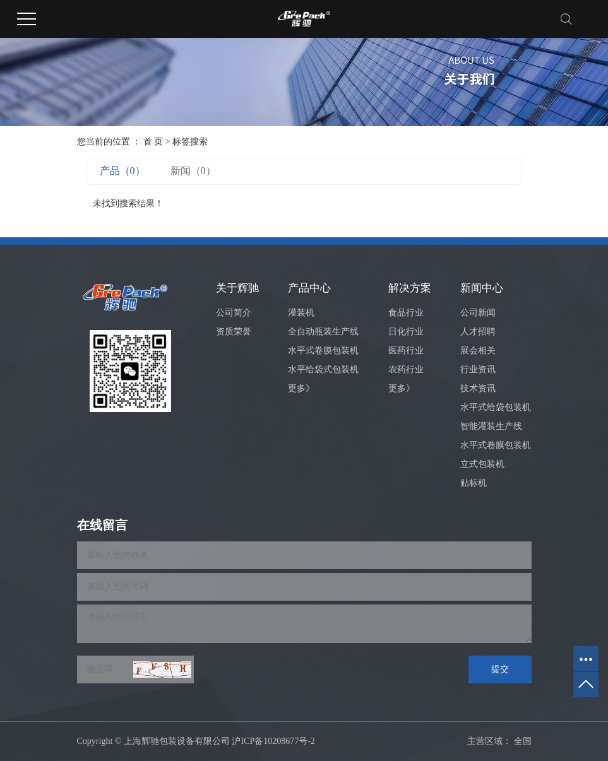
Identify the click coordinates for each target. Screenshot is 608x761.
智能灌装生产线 (491, 426)
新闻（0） (193, 170)
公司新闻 (478, 312)
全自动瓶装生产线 (323, 331)
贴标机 (473, 483)
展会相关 (478, 350)
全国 (523, 741)
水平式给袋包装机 (495, 407)
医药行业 (406, 350)
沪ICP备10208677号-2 (273, 741)
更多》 (301, 388)
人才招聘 (478, 331)
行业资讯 (478, 369)
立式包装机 (482, 464)
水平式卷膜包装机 (323, 350)
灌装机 (301, 312)
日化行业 (406, 331)
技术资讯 (478, 388)
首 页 (153, 141)
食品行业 (406, 312)
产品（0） (122, 170)
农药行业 (406, 369)
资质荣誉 (233, 331)
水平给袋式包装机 (323, 369)
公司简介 (233, 312)
